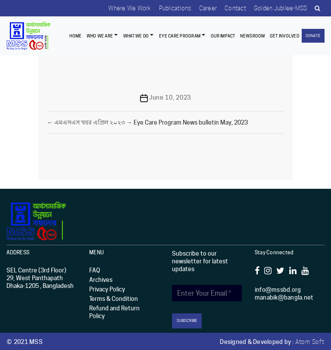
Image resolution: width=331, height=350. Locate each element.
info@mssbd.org (278, 289)
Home (75, 35)
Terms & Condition (113, 298)
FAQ (94, 269)
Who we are (100, 35)
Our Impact (223, 35)
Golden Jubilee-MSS (279, 8)
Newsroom (252, 35)
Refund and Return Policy (114, 311)
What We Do (136, 35)
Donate (313, 35)
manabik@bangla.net (284, 297)
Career (205, 8)
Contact (233, 8)
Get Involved (284, 35)
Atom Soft (310, 341)
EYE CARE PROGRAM (179, 35)
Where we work (124, 8)
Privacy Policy (107, 288)
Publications (171, 8)
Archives (100, 279)
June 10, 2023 (170, 97)
